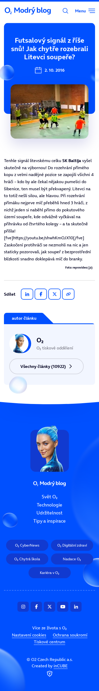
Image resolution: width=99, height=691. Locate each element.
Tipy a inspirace (49, 521)
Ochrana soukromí (70, 635)
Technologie (49, 504)
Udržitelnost (49, 512)
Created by (50, 670)
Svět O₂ (15, 49)
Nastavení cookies (29, 635)
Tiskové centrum (49, 642)
